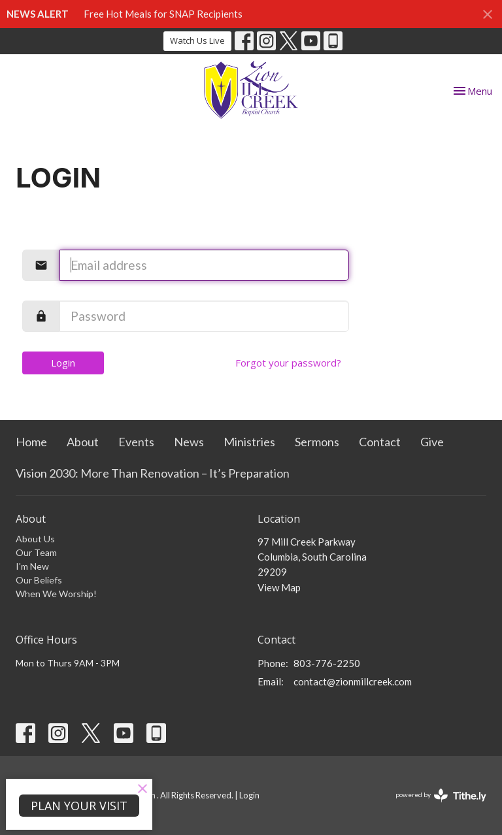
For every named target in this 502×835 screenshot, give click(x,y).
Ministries (249, 441)
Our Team (36, 552)
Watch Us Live (197, 40)
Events (136, 441)
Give (432, 441)
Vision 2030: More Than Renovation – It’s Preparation (153, 473)
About (83, 441)
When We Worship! (56, 593)
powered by (440, 795)
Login (63, 362)
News (189, 441)
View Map (279, 587)
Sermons (317, 441)
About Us (35, 538)
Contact (380, 441)
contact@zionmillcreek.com (352, 681)
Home (31, 441)
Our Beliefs (39, 579)
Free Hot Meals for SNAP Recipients (163, 14)
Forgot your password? (288, 362)
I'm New (32, 566)
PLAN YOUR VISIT (79, 805)
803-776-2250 (326, 663)
